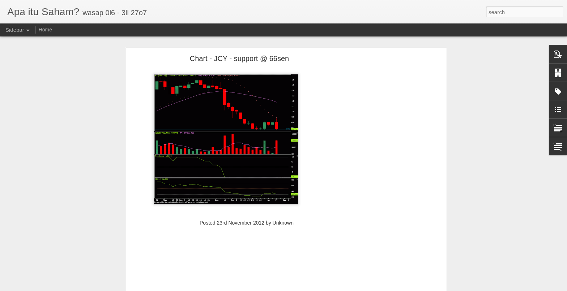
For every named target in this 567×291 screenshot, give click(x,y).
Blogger (312, 287)
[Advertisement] (382, 133)
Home (45, 29)
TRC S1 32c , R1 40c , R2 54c (47, 271)
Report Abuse (333, 287)
